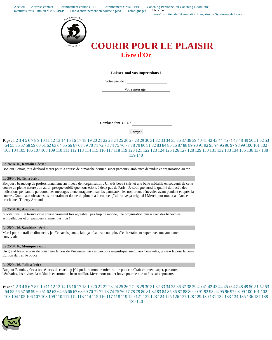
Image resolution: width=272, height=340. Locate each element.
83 (159, 150)
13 (58, 145)
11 (48, 145)
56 (17, 150)
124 (161, 155)
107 (37, 155)
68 (80, 150)
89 (190, 150)
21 (100, 145)
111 (66, 155)
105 (22, 155)
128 (191, 155)
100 (249, 150)
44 (220, 145)
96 (227, 150)
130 (205, 155)
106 (29, 155)
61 (44, 150)
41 (205, 145)
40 (199, 145)
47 (235, 145)
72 (101, 150)
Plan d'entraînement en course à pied (95, 11)
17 (79, 145)
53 (267, 145)
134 (235, 155)
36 (178, 145)
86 (175, 150)
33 (163, 145)
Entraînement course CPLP (78, 7)
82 (154, 150)
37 (184, 145)
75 (117, 150)
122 (146, 155)
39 (194, 145)
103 (7, 155)
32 (157, 145)
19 (89, 145)
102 (264, 150)
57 (23, 150)
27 (131, 145)
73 (106, 150)
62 (49, 150)
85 (169, 150)
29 (142, 145)
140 (139, 160)
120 (131, 155)
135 (242, 155)
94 (216, 150)
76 (122, 150)
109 (52, 155)
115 (95, 155)
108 (44, 155)
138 (264, 155)
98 (237, 150)
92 (206, 150)
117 (109, 155)
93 (211, 150)
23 (110, 145)
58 (28, 150)
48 (241, 145)
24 (116, 145)
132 (220, 155)
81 (148, 150)
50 (251, 145)
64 (59, 150)
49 (246, 145)
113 (80, 155)
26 (126, 145)
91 (201, 150)
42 (210, 145)
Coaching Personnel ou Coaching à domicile (178, 7)
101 (256, 150)
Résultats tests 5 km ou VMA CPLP (39, 11)
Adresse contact (42, 7)
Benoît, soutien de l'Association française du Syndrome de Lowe (197, 14)
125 (168, 155)
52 (262, 145)
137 (257, 155)
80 (143, 150)
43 (215, 145)
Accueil (19, 7)
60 (38, 150)
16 (74, 145)
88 (185, 150)
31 (152, 145)
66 (70, 150)
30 (147, 145)
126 (176, 155)
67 (75, 150)
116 (102, 155)
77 (127, 150)
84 (164, 150)
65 (65, 150)
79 (138, 150)
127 (183, 155)
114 (88, 155)
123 (153, 155)
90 (195, 150)
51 (256, 145)
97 (232, 150)
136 (250, 155)
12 (53, 145)
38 (189, 145)
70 (91, 150)
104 (15, 155)
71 (96, 150)
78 (133, 150)
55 (12, 150)
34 (168, 145)
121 (139, 155)
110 (59, 155)
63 (54, 150)
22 (105, 145)
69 (85, 150)
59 (33, 150)
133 (228, 155)
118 (117, 155)
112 (73, 155)
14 (63, 145)
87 (180, 150)
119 (124, 155)
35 (173, 145)
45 (226, 145)
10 (42, 145)
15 (68, 145)
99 (243, 150)
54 (7, 150)
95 (222, 150)
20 (95, 145)
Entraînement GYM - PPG (122, 7)
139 (132, 160)
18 (84, 145)
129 (198, 155)
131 (213, 155)
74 (112, 150)
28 (136, 145)
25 (121, 145)
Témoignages (136, 11)
